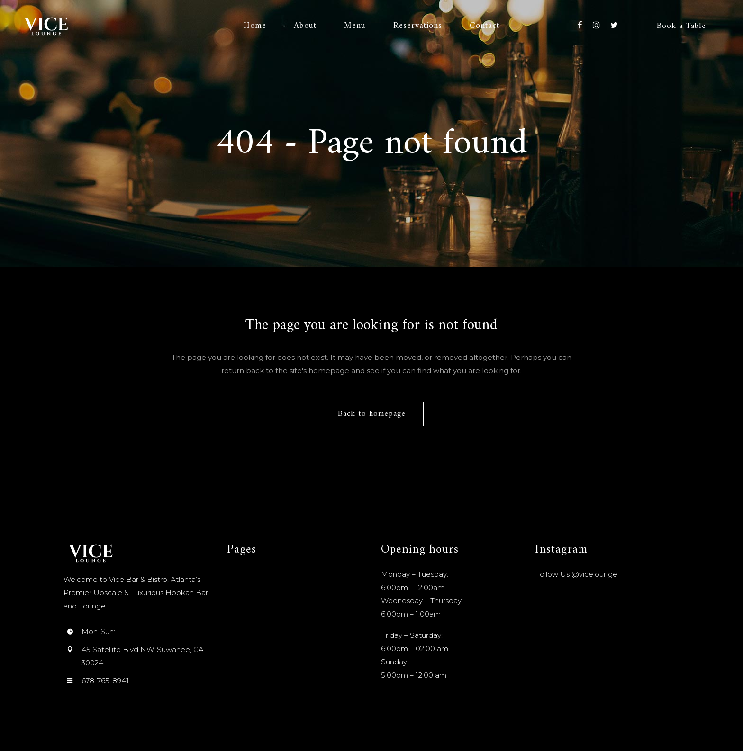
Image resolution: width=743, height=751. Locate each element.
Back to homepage (372, 414)
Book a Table (681, 26)
